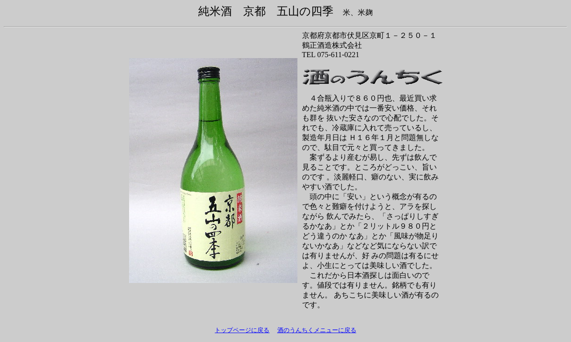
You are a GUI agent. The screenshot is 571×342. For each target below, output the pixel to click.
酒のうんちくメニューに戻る (316, 330)
